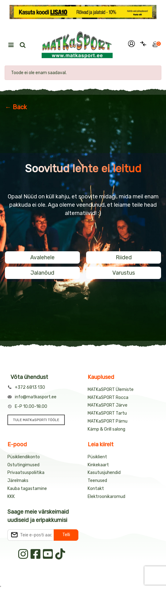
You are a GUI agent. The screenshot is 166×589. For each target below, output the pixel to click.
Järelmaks (17, 480)
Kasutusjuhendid (104, 472)
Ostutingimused (23, 465)
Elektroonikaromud (106, 496)
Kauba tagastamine (27, 488)
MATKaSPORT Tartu (107, 413)
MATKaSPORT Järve (107, 405)
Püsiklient (97, 457)
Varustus (123, 272)
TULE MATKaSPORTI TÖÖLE (36, 420)
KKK (11, 496)
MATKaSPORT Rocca (108, 397)
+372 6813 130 (30, 387)
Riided (124, 257)
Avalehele (42, 257)
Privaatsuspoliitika (25, 472)
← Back (16, 107)
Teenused (97, 480)
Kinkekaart (98, 465)
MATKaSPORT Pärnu (107, 421)
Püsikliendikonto (23, 457)
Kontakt (96, 488)
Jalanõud (42, 272)
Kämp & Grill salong (106, 429)
